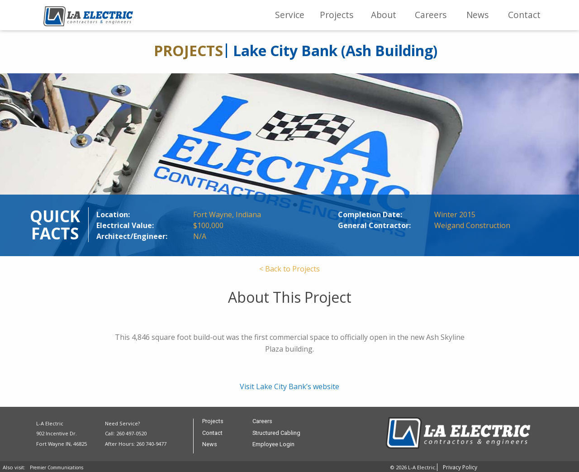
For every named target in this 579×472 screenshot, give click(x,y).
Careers (430, 15)
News (477, 15)
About (383, 15)
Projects (336, 15)
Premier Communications (56, 467)
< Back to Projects (289, 269)
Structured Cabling (276, 433)
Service (289, 15)
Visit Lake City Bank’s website (289, 386)
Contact (524, 15)
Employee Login (273, 445)
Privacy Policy (460, 467)
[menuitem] (289, 15)
